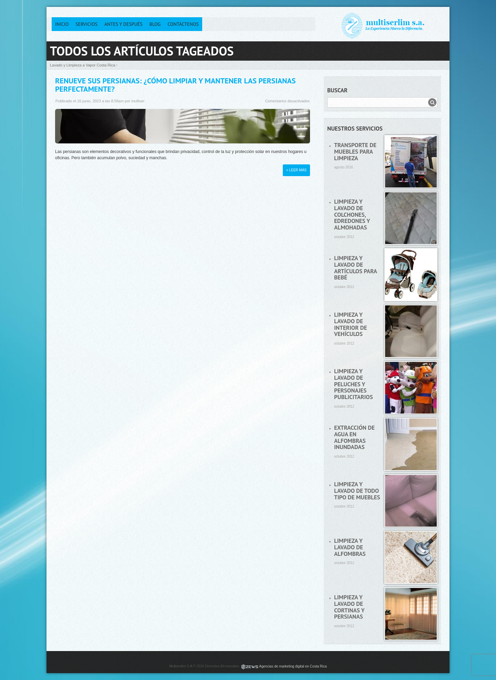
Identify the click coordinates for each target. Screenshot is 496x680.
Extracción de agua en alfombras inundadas (354, 437)
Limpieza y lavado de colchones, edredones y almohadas (352, 214)
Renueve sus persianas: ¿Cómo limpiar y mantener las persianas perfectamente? (175, 85)
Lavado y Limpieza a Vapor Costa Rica (82, 65)
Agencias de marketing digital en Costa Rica (293, 666)
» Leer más (296, 170)
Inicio (62, 24)
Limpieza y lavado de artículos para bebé (355, 267)
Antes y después (123, 24)
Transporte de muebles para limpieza (355, 151)
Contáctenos (183, 24)
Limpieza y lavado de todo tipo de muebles (357, 490)
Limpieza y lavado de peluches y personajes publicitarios (353, 384)
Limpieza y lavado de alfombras (350, 547)
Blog (155, 24)
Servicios (86, 24)
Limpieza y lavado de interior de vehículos (350, 324)
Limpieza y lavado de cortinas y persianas (349, 606)
